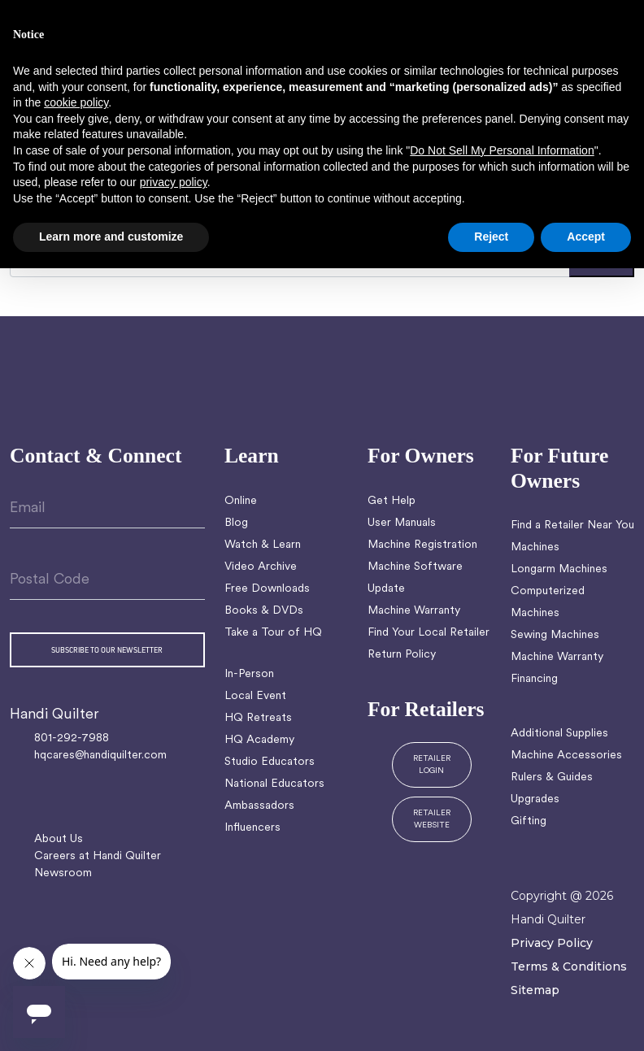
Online (240, 501)
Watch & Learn (262, 545)
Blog (236, 523)
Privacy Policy (552, 943)
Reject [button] (491, 236)
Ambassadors (259, 806)
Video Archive (260, 567)
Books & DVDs (263, 611)
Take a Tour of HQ (273, 633)
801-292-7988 (71, 738)
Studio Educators (269, 762)
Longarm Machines (559, 569)
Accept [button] (586, 236)
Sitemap (535, 990)
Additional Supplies (559, 733)
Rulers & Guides (552, 777)
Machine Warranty (414, 611)
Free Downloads (267, 589)
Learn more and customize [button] (111, 236)
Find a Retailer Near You (572, 525)
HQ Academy (259, 740)
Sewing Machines (555, 635)
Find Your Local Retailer (429, 633)
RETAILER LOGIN (431, 764)
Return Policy (402, 655)
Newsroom (63, 873)
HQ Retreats (258, 718)
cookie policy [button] (76, 102)
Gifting (528, 821)
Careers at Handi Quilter (97, 856)
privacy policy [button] (173, 182)
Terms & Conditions (569, 966)
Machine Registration (422, 545)
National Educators (274, 784)
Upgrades (535, 799)
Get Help (392, 501)
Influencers (252, 828)
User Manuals (402, 523)
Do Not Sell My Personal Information (502, 150)
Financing (534, 679)
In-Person (249, 674)
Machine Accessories (566, 755)
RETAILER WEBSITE (431, 819)
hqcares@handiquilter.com (100, 755)
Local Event (255, 696)
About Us (58, 839)
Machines (535, 547)
